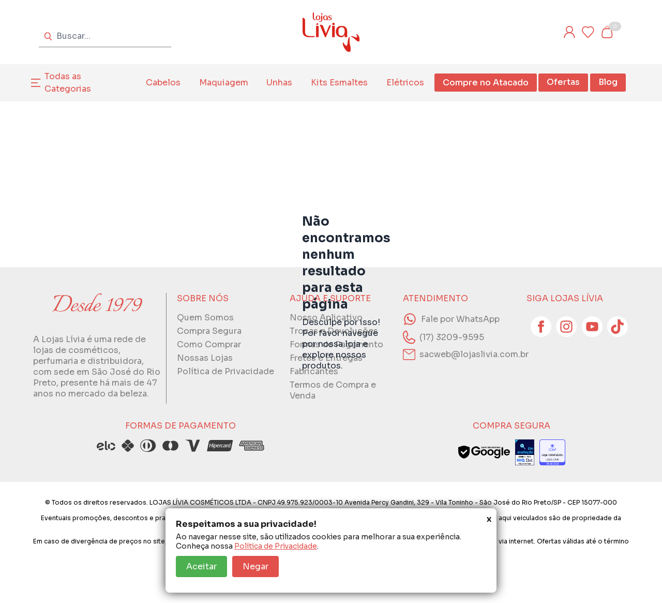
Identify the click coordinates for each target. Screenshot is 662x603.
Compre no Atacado (486, 82)
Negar (255, 566)
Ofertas (563, 82)
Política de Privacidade (275, 546)
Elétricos (405, 82)
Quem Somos (205, 317)
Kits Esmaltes (339, 82)
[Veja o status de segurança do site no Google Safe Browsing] (484, 452)
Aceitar (201, 566)
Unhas (279, 82)
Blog (608, 82)
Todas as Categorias (67, 82)
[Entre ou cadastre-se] (569, 32)
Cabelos (163, 82)
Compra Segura (209, 331)
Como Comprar (209, 344)
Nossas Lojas (205, 357)
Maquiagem (223, 82)
